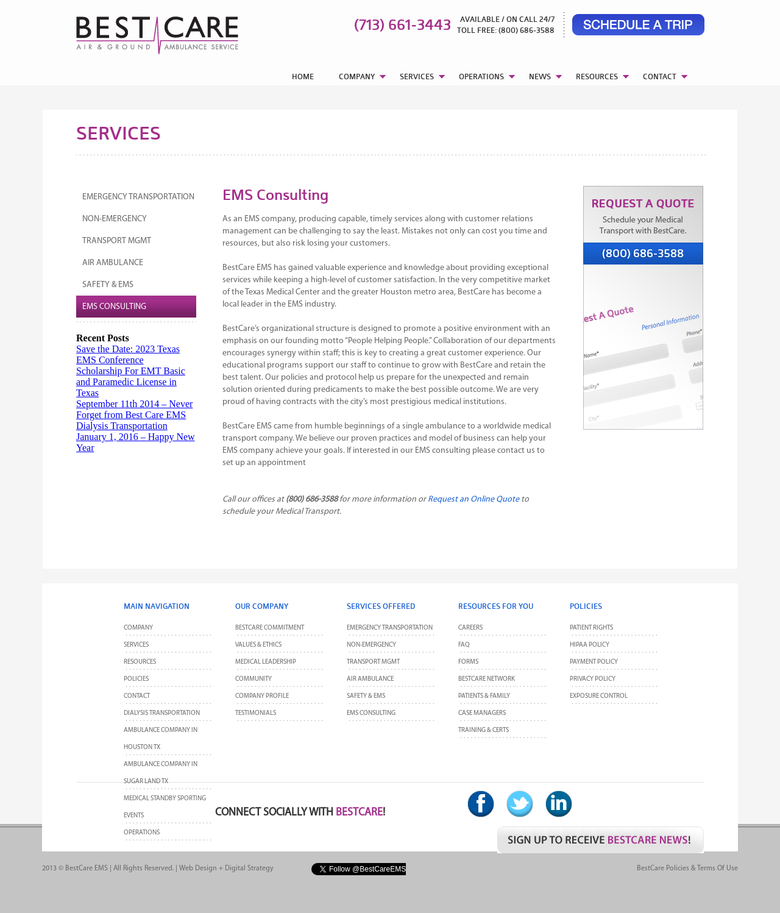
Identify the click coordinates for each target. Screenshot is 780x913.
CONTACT (659, 76)
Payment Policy (594, 662)
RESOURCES (597, 76)
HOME (303, 76)
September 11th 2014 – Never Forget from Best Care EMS (134, 409)
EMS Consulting (114, 306)
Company (138, 628)
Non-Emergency (114, 219)
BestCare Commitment (269, 628)
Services (136, 645)
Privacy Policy (592, 679)
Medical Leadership (265, 662)
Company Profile (262, 696)
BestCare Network (486, 679)
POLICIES (136, 679)
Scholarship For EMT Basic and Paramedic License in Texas (130, 382)
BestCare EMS (86, 868)
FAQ (464, 645)
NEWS (540, 76)
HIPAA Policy (589, 645)
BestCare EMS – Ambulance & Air (142, 30)
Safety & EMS (107, 285)
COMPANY (357, 76)
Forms (468, 662)
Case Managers (482, 713)
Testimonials (255, 713)
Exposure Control (599, 696)
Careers (470, 628)
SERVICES (417, 76)
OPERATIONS (481, 76)
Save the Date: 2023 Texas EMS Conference (128, 354)
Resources (140, 662)
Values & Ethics (258, 645)
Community (253, 679)
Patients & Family (484, 696)
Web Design (198, 868)
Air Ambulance (112, 263)
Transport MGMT (116, 241)
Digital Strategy (249, 868)
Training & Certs (483, 730)
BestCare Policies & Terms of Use (687, 868)
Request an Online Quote (473, 499)
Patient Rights (591, 628)
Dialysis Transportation (122, 426)
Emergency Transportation (138, 197)
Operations (142, 833)
